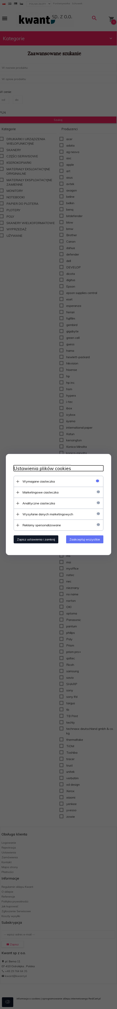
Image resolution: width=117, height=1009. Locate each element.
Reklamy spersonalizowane (41, 525)
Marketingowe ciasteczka (40, 492)
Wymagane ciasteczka (38, 481)
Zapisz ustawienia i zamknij (36, 539)
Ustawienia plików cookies (42, 468)
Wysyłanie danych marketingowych (47, 514)
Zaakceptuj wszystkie (84, 539)
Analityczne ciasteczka (38, 503)
